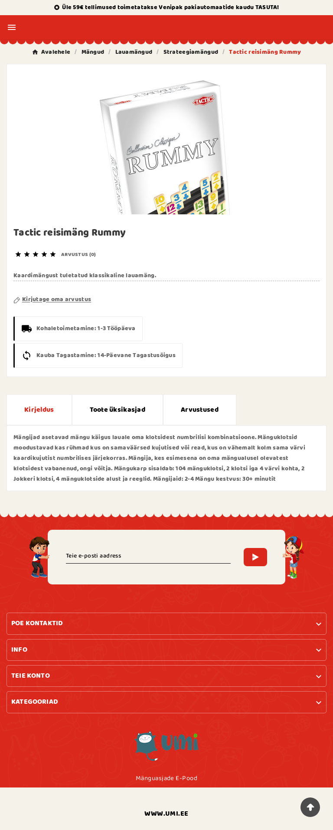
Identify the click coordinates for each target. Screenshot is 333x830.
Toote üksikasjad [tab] (117, 410)
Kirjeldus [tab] (39, 410)
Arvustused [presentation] (200, 410)
